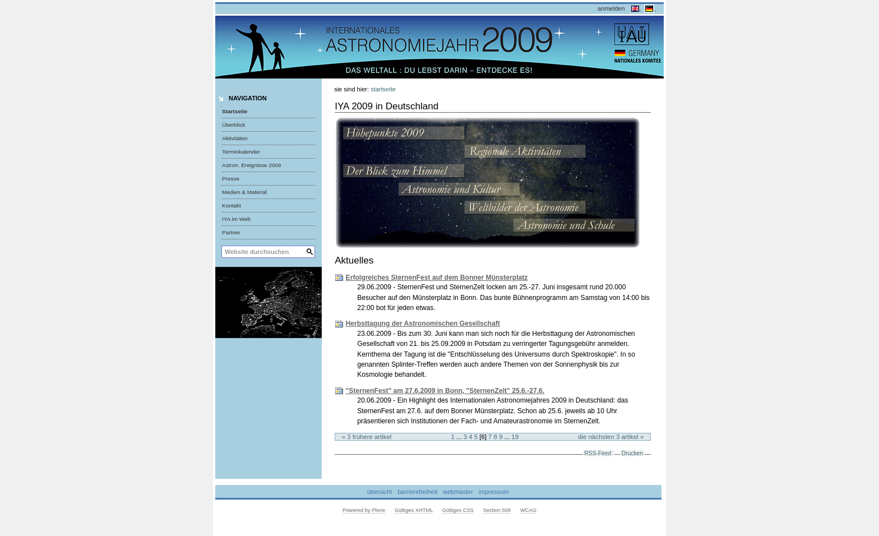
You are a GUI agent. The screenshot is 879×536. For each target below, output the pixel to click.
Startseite (234, 111)
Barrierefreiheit (417, 491)
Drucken (632, 453)
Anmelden (611, 8)
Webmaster (458, 491)
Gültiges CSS (458, 510)
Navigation (248, 98)
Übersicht (379, 491)
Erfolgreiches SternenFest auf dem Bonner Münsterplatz (437, 277)
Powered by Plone (364, 510)
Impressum (494, 491)
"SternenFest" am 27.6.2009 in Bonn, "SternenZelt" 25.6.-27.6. (445, 391)
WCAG (528, 510)
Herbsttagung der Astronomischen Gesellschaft (423, 323)
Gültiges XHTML (414, 510)
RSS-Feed (597, 453)
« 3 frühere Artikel (367, 436)
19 (515, 436)
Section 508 (497, 510)
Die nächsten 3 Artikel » (611, 436)
